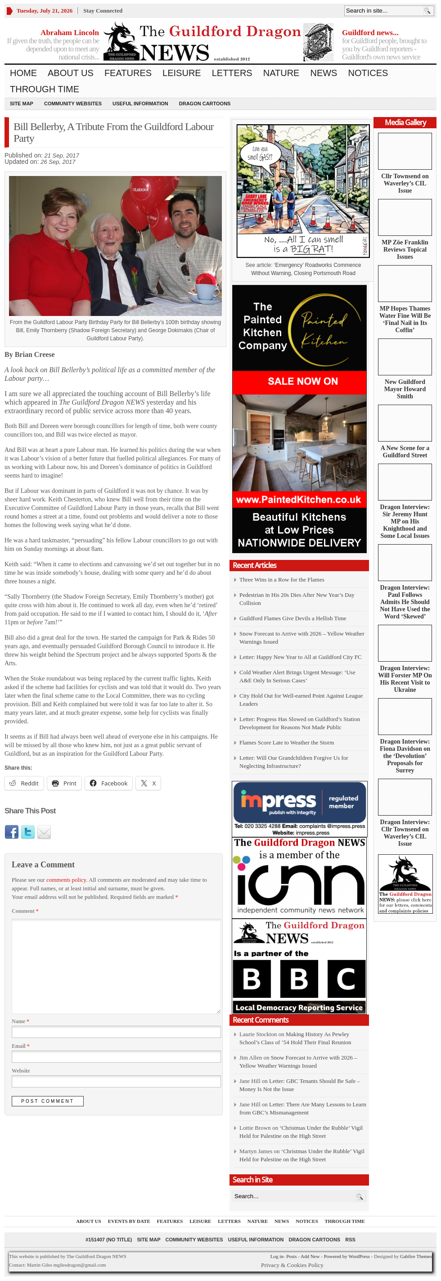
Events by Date (129, 1221)
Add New (310, 1256)
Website (21, 1071)
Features (128, 73)
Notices (368, 73)
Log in (277, 1256)
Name (20, 1021)
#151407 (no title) (109, 1239)
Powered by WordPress (347, 1256)
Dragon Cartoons (205, 103)
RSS (350, 1239)
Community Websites (73, 103)
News (323, 73)
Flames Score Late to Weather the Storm (286, 742)
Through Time (44, 89)
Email (21, 1046)
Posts (291, 1256)
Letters (232, 73)
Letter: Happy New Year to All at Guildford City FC (300, 657)
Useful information (140, 103)
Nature (281, 73)
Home (23, 73)
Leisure (181, 73)
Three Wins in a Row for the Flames (281, 579)
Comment (25, 911)
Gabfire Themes (416, 1256)
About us (71, 73)
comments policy (66, 879)
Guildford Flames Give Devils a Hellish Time (292, 618)
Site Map (21, 103)
